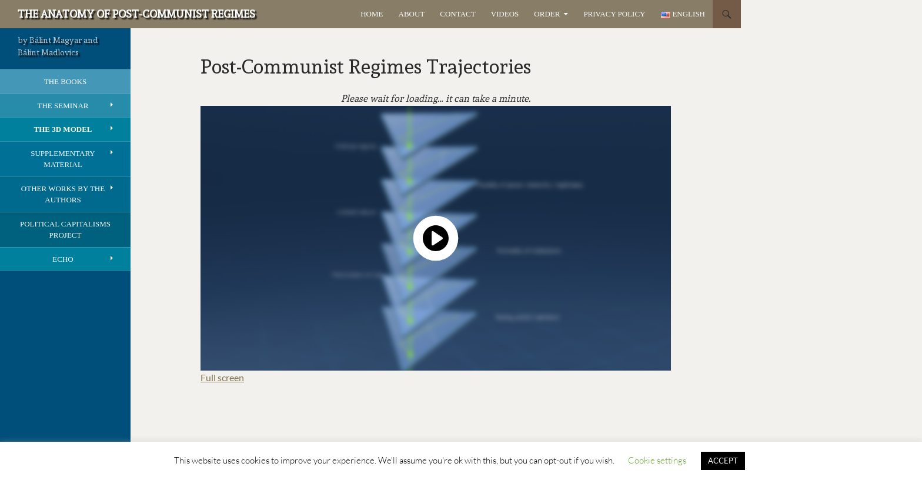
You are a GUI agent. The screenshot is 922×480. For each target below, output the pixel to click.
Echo (62, 259)
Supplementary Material (63, 159)
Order (547, 13)
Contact (457, 13)
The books (65, 81)
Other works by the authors (63, 194)
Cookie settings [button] (657, 460)
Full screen (222, 377)
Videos (505, 13)
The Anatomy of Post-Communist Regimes (136, 14)
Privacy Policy (614, 13)
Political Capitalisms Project (65, 229)
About (412, 13)
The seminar (62, 105)
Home (371, 13)
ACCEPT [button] (723, 460)
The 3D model (63, 129)
